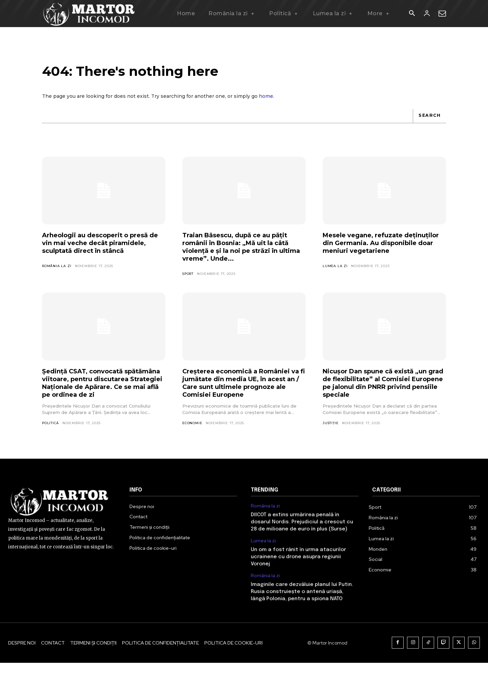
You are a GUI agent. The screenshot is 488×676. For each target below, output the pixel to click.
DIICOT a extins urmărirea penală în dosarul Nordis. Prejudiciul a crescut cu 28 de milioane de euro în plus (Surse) (302, 535)
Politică (51, 436)
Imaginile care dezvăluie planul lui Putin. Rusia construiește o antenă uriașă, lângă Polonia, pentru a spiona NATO (302, 605)
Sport (188, 279)
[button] (412, 14)
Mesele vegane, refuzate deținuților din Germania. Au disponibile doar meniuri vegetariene (373, 251)
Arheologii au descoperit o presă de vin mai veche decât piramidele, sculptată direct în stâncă (100, 251)
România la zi (57, 279)
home (266, 101)
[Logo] (89, 13)
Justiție (331, 428)
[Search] (428, 120)
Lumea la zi (335, 279)
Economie (192, 428)
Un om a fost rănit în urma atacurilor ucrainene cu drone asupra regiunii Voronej (298, 570)
